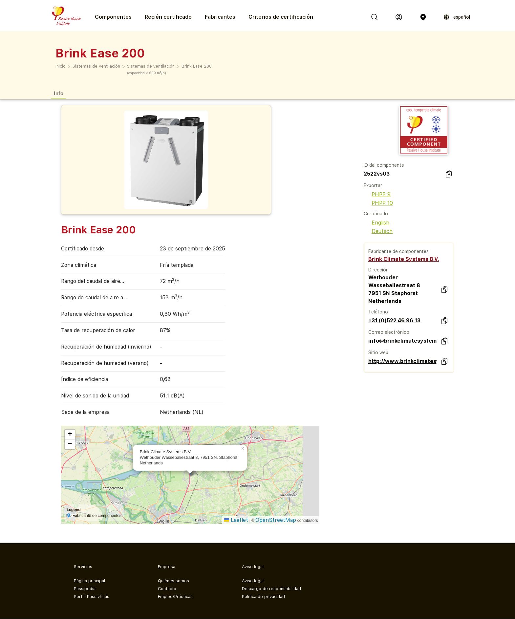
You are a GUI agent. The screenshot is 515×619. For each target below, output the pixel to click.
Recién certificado (168, 17)
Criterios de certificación (280, 17)
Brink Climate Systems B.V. (403, 259)
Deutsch (378, 231)
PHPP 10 (378, 203)
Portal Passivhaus (91, 596)
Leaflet (236, 520)
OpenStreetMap (275, 520)
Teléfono (378, 311)
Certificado (376, 213)
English (376, 223)
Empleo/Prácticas (175, 596)
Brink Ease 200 (197, 66)
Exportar (373, 185)
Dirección (378, 269)
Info (58, 93)
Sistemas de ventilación (96, 66)
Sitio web (378, 352)
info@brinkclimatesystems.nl (402, 341)
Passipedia (85, 588)
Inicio (60, 66)
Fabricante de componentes (398, 251)
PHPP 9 (377, 194)
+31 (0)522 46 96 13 (394, 320)
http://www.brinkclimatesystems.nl (402, 361)
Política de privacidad (263, 596)
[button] (243, 449)
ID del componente (384, 165)
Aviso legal (253, 580)
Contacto (167, 588)
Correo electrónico (388, 332)
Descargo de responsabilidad (271, 588)
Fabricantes (220, 17)
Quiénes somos (173, 580)
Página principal (89, 580)
